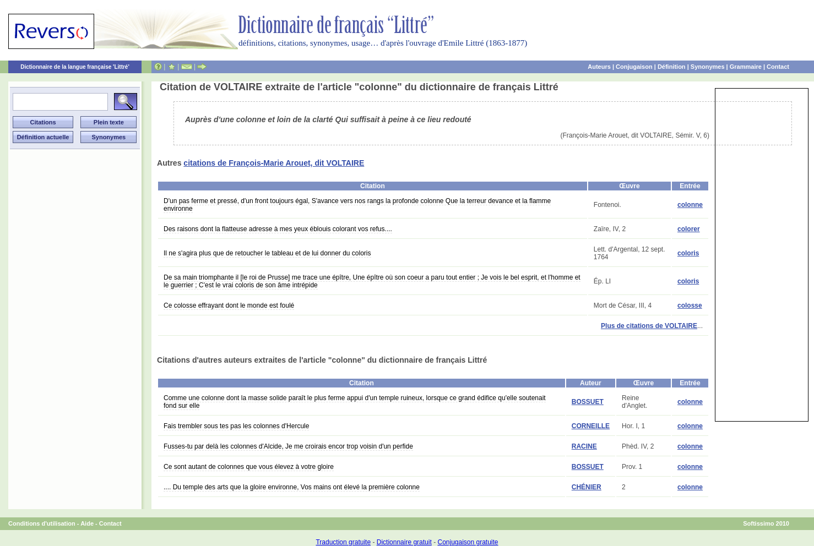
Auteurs (599, 66)
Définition (672, 66)
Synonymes (708, 66)
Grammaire (746, 66)
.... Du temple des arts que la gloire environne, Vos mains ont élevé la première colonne (292, 487)
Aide (87, 523)
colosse (689, 305)
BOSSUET (588, 402)
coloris (688, 253)
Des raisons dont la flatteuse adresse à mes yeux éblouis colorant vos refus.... (278, 229)
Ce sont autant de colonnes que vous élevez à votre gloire (249, 467)
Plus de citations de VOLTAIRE (649, 326)
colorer (688, 229)
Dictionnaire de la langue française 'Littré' (74, 67)
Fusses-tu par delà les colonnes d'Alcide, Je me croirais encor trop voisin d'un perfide (288, 446)
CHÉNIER (586, 487)
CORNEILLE (591, 426)
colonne (690, 205)
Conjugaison (634, 66)
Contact (778, 66)
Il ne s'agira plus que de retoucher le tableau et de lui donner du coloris (267, 253)
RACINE (584, 446)
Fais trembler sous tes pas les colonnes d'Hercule (236, 426)
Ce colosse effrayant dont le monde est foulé (229, 305)
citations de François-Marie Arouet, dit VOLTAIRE (273, 163)
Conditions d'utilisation (41, 523)
